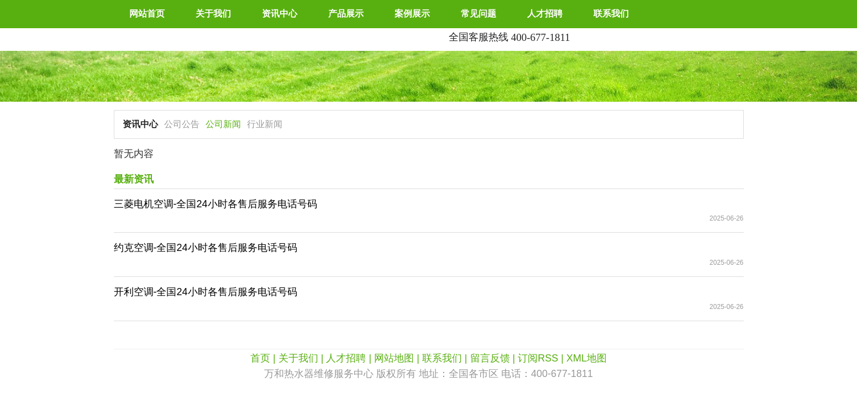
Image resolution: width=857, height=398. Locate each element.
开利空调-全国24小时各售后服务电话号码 (205, 291)
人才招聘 (544, 13)
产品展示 (346, 13)
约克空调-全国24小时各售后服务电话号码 (205, 247)
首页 (260, 358)
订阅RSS (538, 358)
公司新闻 (223, 124)
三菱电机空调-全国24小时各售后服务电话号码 (215, 204)
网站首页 (147, 13)
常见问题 (478, 13)
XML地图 (586, 358)
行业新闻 (264, 124)
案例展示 (412, 13)
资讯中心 (279, 13)
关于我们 (213, 13)
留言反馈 (490, 358)
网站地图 (394, 358)
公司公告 (181, 124)
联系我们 (611, 13)
